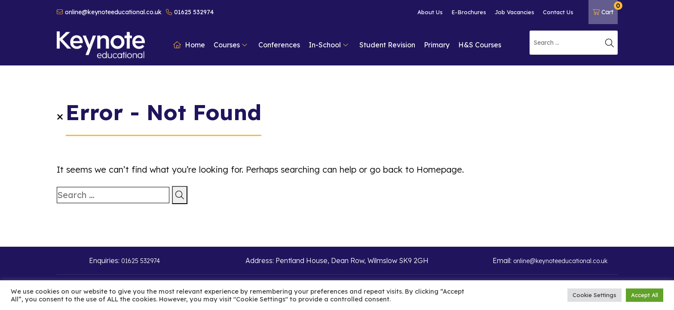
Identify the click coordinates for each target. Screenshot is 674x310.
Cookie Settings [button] (594, 294)
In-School (329, 44)
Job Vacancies (514, 12)
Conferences (279, 44)
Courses (231, 44)
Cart (605, 8)
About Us (430, 12)
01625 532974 (190, 12)
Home (189, 44)
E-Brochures (468, 12)
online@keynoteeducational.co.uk (109, 12)
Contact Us (558, 12)
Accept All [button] (644, 294)
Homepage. (440, 169)
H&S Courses (479, 44)
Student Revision (387, 44)
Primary (437, 44)
